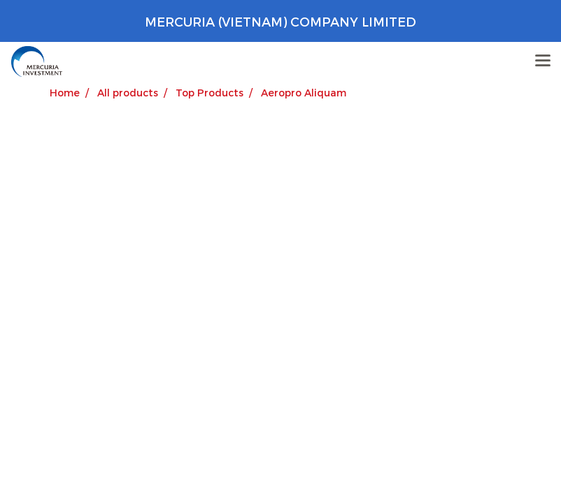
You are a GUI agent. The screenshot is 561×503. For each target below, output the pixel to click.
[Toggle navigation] (542, 61)
